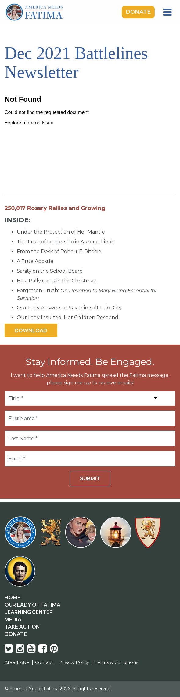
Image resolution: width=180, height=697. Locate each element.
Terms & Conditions (116, 662)
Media (13, 619)
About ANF (17, 662)
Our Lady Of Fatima (32, 605)
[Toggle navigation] (167, 12)
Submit (90, 478)
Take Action (22, 627)
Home (12, 597)
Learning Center (29, 612)
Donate (138, 12)
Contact (44, 662)
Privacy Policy (74, 662)
